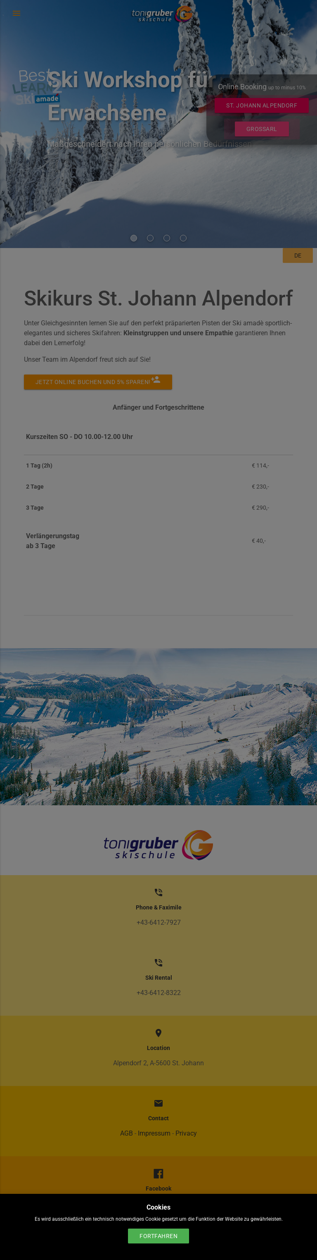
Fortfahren (158, 1236)
